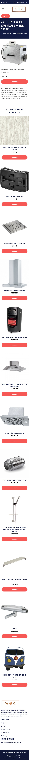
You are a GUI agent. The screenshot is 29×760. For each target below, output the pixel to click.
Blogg (9, 756)
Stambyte (5, 736)
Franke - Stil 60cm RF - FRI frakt (14, 290)
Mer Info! (14, 81)
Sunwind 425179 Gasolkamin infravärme (14, 337)
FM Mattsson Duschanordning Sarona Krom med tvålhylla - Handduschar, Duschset (14, 529)
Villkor (20, 756)
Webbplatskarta (21, 758)
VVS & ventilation (19, 70)
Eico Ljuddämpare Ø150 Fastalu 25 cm (14, 480)
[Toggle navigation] (3, 9)
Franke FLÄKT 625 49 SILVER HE (14, 433)
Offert (5, 16)
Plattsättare (6, 732)
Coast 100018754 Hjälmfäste (14, 197)
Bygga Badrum (7, 729)
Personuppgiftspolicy (9, 758)
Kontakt (14, 756)
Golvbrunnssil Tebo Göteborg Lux (14, 243)
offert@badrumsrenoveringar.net (20, 2)
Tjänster (5, 723)
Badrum (11, 70)
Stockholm (5, 2)
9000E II (14, 629)
